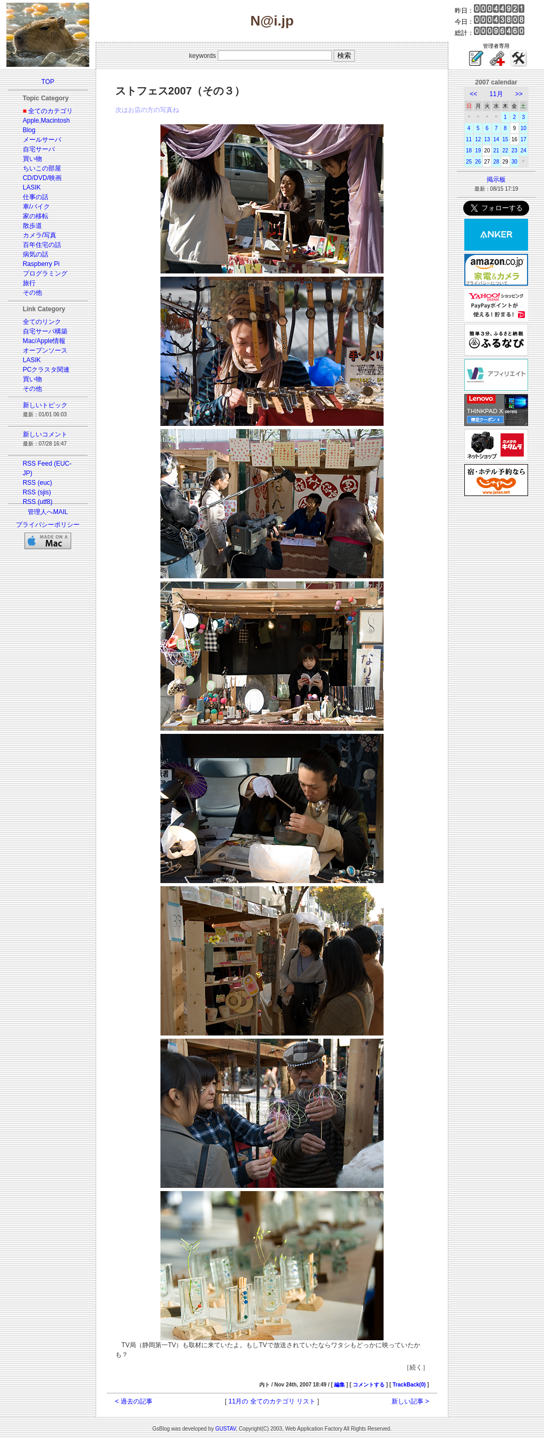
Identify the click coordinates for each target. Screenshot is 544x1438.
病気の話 (35, 254)
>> (519, 94)
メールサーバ (42, 139)
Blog (29, 130)
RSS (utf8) (38, 502)
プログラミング (45, 273)
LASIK (32, 187)
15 (505, 139)
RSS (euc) (37, 482)
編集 (339, 1385)
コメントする (369, 1385)
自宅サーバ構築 (45, 331)
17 (523, 139)
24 (523, 150)
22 (505, 150)
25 (469, 162)
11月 (496, 94)
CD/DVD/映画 (42, 178)
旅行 (29, 283)
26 (478, 162)
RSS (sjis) (37, 492)
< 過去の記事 (133, 1401)
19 (478, 150)
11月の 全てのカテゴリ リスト (272, 1401)
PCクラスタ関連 (46, 369)
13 (487, 139)
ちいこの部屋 (42, 168)
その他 (32, 292)
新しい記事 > (410, 1401)
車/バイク (36, 206)
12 (478, 139)
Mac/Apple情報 (44, 341)
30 (514, 162)
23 (514, 150)
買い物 (32, 158)
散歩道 (32, 225)
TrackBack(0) (409, 1385)
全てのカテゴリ (50, 111)
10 (523, 128)
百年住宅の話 (42, 245)
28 (496, 162)
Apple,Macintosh (46, 120)
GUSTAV (225, 1429)
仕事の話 (35, 197)
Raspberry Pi (41, 264)
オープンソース (45, 350)
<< (473, 94)
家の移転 (35, 216)
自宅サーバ (39, 149)
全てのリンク (42, 322)
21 (496, 150)
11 (469, 139)
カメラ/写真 (39, 235)
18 (469, 150)
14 (496, 139)
